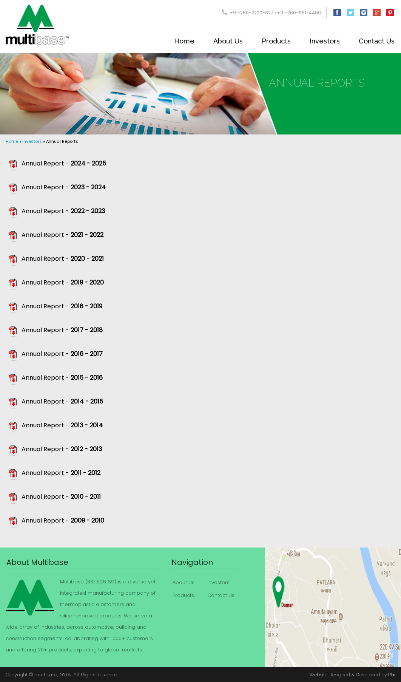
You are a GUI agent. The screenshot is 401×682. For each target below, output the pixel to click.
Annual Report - (64, 163)
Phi (391, 674)
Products (276, 41)
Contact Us (377, 41)
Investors (325, 41)
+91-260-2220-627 (251, 12)
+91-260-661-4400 (299, 12)
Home (184, 41)
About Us (228, 41)
